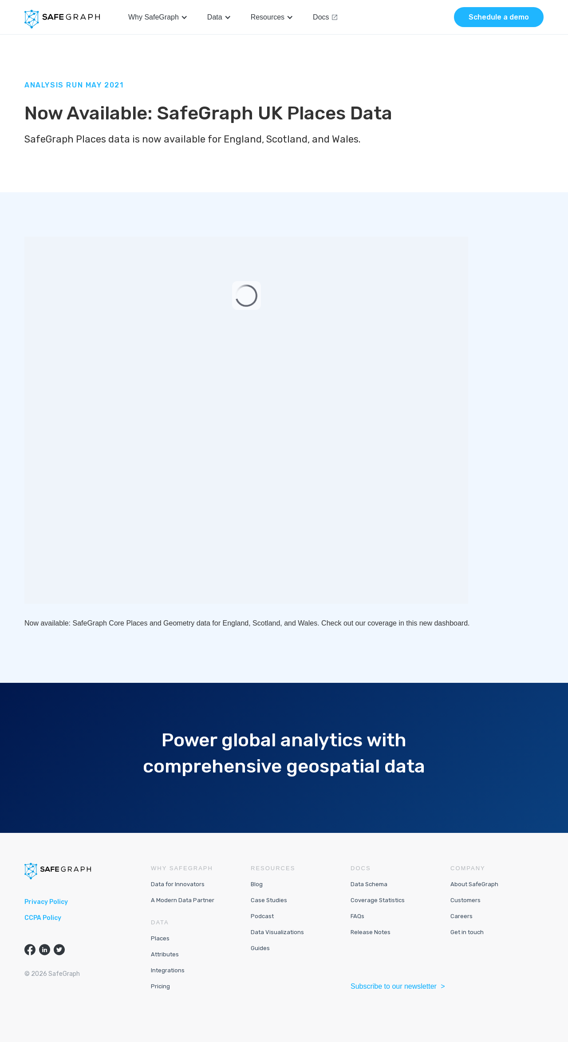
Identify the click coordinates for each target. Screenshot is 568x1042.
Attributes (165, 954)
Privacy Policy (46, 902)
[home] (62, 19)
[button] (158, 17)
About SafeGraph (474, 884)
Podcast (262, 916)
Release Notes (370, 932)
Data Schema (369, 884)
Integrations (168, 970)
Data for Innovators (178, 884)
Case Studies (269, 900)
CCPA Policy (42, 918)
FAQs (357, 916)
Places (160, 938)
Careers (461, 916)
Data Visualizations (277, 932)
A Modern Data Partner (182, 900)
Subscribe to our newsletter (394, 986)
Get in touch (467, 932)
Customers (465, 900)
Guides (260, 948)
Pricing (160, 986)
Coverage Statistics (378, 900)
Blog (257, 884)
